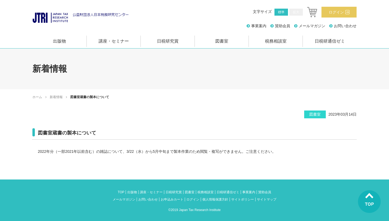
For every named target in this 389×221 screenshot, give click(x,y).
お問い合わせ (345, 26)
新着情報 (56, 97)
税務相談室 (276, 41)
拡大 (296, 12)
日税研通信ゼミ (330, 41)
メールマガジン (312, 26)
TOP (121, 192)
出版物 (59, 41)
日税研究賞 (168, 41)
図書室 (221, 41)
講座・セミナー (114, 41)
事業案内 (258, 26)
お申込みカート (172, 199)
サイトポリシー (242, 199)
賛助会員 (282, 26)
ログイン (336, 12)
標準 (281, 12)
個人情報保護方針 (215, 199)
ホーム (37, 97)
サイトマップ (266, 199)
